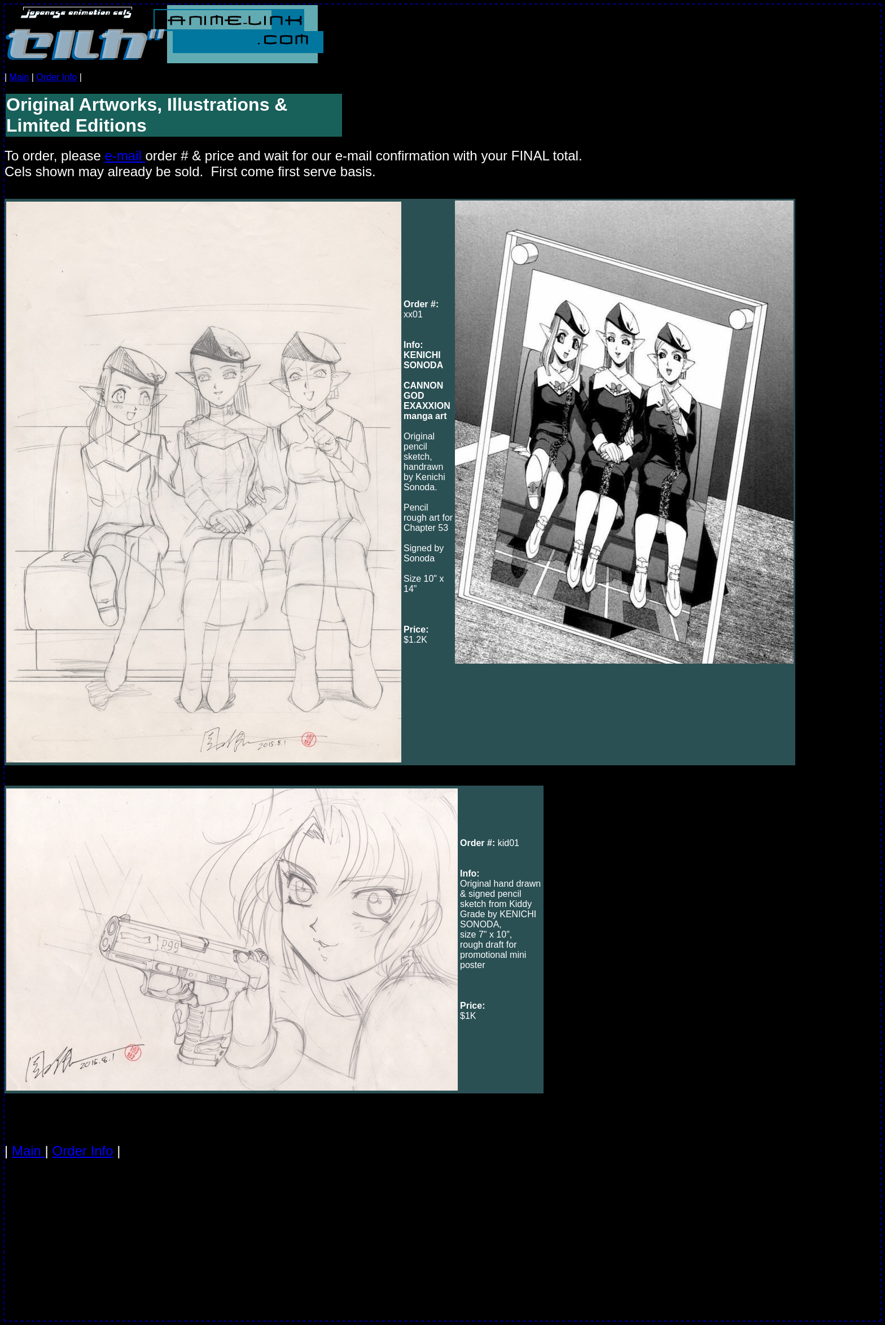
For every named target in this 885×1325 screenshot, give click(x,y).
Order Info (56, 77)
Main (19, 77)
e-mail (124, 155)
